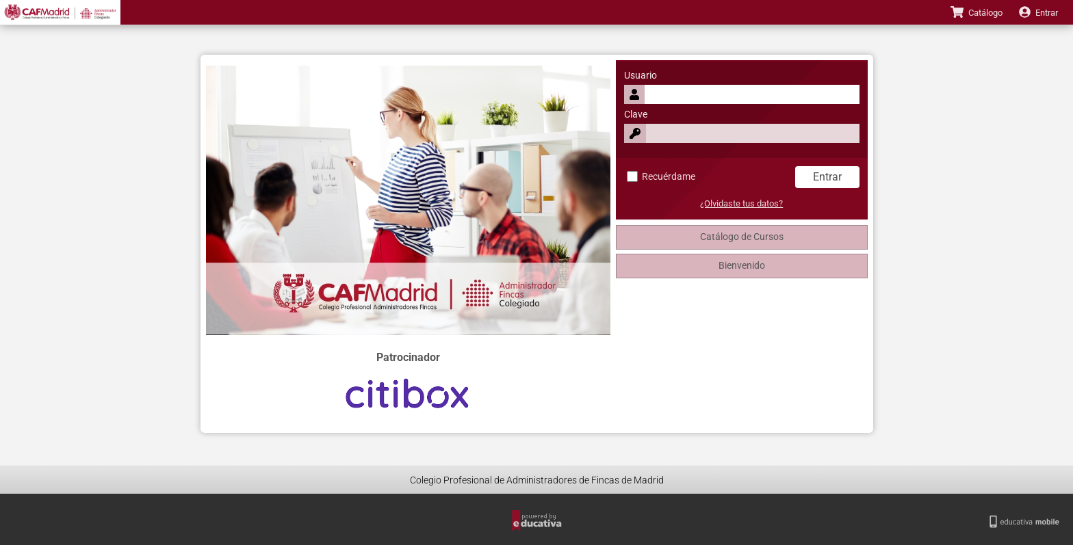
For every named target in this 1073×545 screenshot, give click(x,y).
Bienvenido (742, 265)
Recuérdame (661, 177)
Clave (635, 114)
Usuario (640, 75)
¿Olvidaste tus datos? (741, 203)
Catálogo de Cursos (742, 237)
